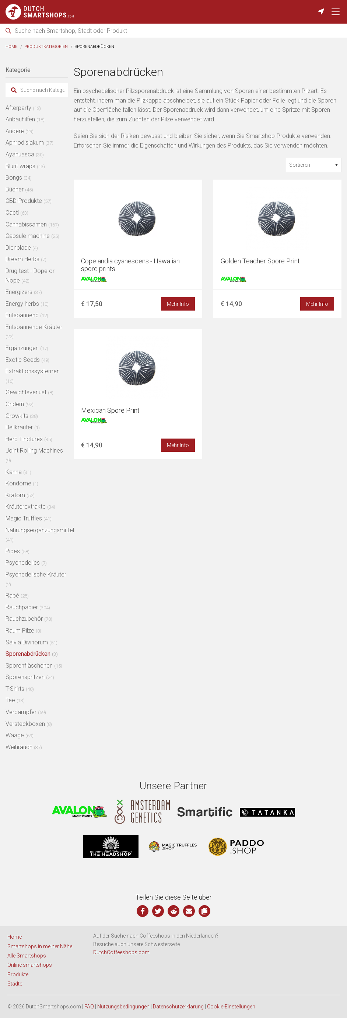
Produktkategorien (46, 46)
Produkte (17, 974)
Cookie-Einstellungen (231, 1007)
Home (11, 46)
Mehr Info (178, 304)
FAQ (89, 1007)
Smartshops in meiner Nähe (39, 946)
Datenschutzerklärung (178, 1007)
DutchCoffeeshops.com (121, 952)
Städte (14, 984)
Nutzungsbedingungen (123, 1007)
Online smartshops (29, 965)
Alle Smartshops (26, 956)
